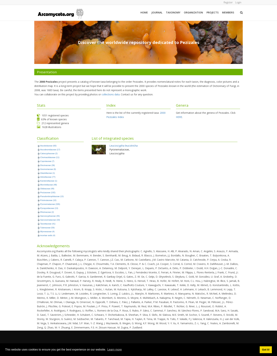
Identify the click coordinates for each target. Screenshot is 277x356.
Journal (156, 12)
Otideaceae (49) (47, 189)
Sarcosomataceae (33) (50, 220)
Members (228, 12)
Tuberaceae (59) (47, 228)
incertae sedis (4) (47, 235)
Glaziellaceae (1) (47, 173)
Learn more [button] (114, 349)
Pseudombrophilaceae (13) (52, 196)
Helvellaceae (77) (47, 177)
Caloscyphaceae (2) (49, 153)
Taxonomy (173, 12)
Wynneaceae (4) (47, 231)
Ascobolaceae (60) (48, 146)
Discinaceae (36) (47, 165)
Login (238, 2)
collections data (111, 94)
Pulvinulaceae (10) (48, 200)
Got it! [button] (265, 349)
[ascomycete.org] (60, 13)
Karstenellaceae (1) (48, 181)
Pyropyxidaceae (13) (49, 208)
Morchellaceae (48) (48, 185)
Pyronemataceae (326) (50, 204)
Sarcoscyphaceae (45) (50, 216)
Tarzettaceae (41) (47, 224)
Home (144, 12)
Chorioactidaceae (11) (49, 157)
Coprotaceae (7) (47, 161)
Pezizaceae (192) (47, 192)
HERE (179, 117)
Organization (193, 12)
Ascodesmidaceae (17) (50, 150)
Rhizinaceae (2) (47, 212)
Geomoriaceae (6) (48, 169)
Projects (213, 12)
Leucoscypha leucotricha (123, 145)
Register (227, 2)
